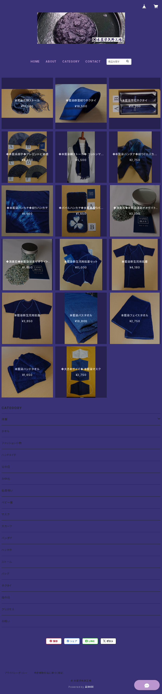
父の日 (6, 466)
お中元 (6, 478)
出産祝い (7, 490)
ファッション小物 (12, 443)
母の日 (6, 597)
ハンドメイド (9, 455)
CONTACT (93, 61)
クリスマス (8, 609)
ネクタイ (7, 585)
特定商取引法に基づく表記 (48, 672)
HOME (35, 61)
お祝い (6, 621)
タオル (5, 431)
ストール (7, 561)
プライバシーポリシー (16, 672)
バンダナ (7, 538)
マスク (6, 514)
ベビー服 (7, 502)
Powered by (81, 686)
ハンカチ (7, 550)
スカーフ (7, 526)
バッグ (5, 573)
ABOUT (51, 61)
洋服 (4, 419)
